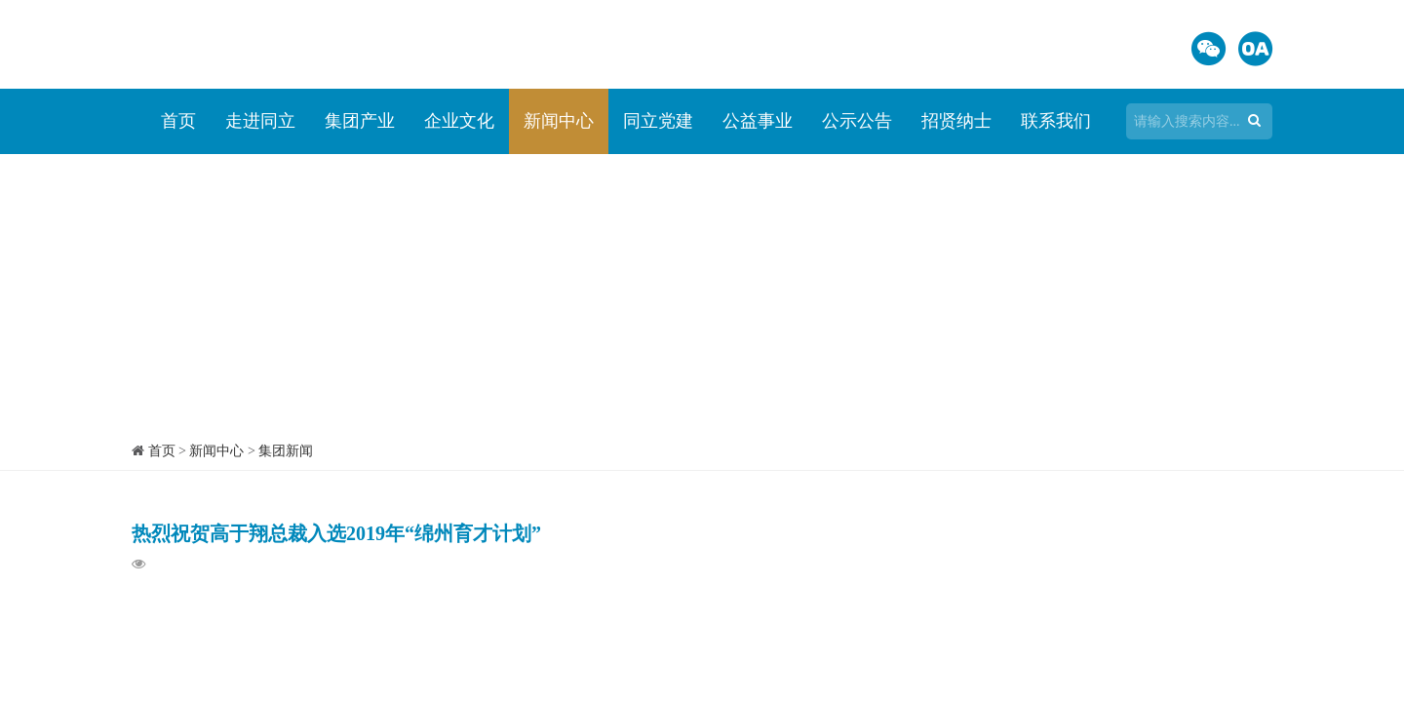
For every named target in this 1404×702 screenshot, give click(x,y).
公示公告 (857, 121)
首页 (178, 121)
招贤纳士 (956, 121)
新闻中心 (559, 121)
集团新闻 (285, 451)
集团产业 (360, 121)
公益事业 (757, 121)
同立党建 (658, 121)
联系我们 (1056, 121)
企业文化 (459, 121)
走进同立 (260, 121)
